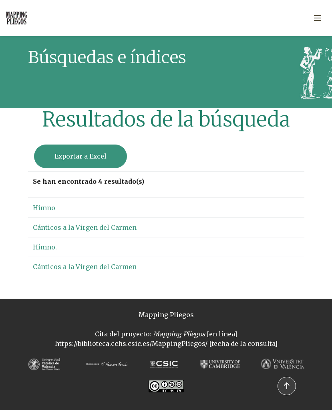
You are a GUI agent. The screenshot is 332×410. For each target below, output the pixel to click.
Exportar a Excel (80, 156)
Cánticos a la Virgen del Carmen (85, 227)
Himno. (45, 247)
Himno (44, 208)
